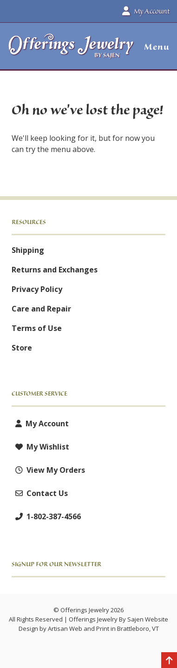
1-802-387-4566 (46, 516)
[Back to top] (169, 661)
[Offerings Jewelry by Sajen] (71, 50)
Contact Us (40, 493)
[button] (153, 47)
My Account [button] (146, 11)
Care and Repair (41, 309)
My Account (40, 423)
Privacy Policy (37, 289)
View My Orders (48, 470)
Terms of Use (37, 328)
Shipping (28, 250)
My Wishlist (40, 447)
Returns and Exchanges (55, 270)
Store (22, 348)
